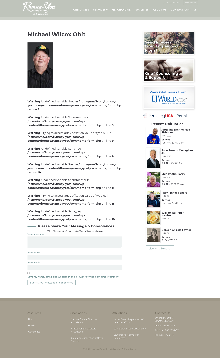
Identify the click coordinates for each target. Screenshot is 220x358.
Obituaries (81, 9)
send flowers (190, 3)
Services (99, 9)
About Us (160, 9)
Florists (32, 319)
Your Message (36, 234)
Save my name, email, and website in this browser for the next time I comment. (74, 276)
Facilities (142, 9)
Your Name (34, 252)
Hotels (31, 325)
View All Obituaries (160, 248)
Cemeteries (34, 331)
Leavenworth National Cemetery (130, 328)
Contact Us (179, 9)
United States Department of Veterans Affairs (128, 321)
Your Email (34, 262)
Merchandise (121, 9)
